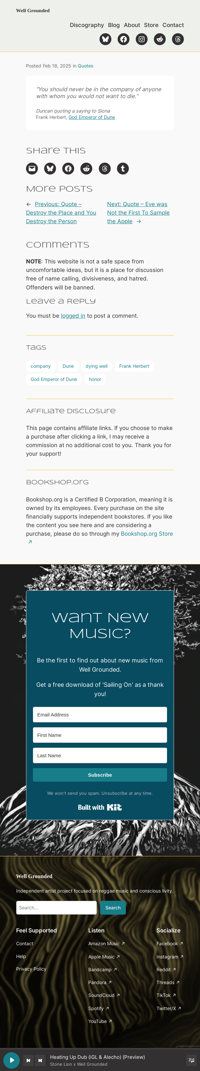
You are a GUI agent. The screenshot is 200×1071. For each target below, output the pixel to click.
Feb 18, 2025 (57, 65)
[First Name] (100, 735)
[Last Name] (100, 755)
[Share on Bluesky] (50, 168)
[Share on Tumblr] (123, 168)
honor (95, 379)
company (41, 366)
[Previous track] (28, 1060)
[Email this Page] (32, 168)
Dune (68, 366)
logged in (73, 315)
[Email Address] (100, 714)
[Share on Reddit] (86, 168)
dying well (96, 366)
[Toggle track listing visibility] (191, 1060)
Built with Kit (100, 807)
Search (113, 907)
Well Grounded (33, 10)
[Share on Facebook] (68, 168)
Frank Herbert (134, 366)
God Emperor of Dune (92, 117)
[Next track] (40, 1060)
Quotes (85, 65)
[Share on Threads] (105, 168)
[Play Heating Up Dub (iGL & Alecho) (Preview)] (11, 1060)
